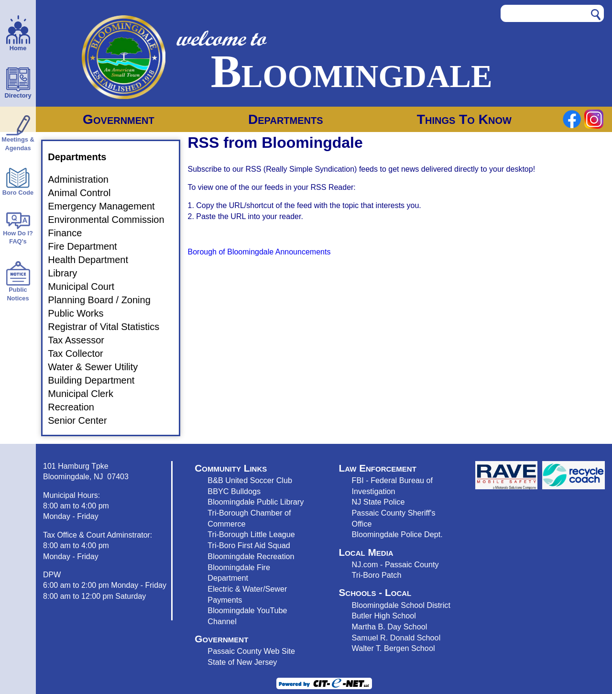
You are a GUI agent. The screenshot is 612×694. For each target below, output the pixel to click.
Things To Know (464, 119)
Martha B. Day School (389, 626)
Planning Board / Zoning (105, 300)
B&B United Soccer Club (250, 480)
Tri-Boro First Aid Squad (249, 545)
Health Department (93, 259)
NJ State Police (378, 501)
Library (68, 273)
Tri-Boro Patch (377, 575)
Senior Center (83, 420)
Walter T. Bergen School (393, 648)
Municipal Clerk (86, 393)
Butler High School (384, 615)
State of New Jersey (242, 662)
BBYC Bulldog (232, 491)
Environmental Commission (111, 219)
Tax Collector (81, 353)
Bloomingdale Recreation (251, 556)
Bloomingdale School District (401, 605)
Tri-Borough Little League (251, 534)
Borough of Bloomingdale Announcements (259, 252)
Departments (285, 119)
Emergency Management (106, 206)
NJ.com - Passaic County (395, 564)
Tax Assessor (81, 340)
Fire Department (88, 246)
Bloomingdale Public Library (256, 501)
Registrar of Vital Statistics (109, 326)
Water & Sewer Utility (98, 367)
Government (118, 119)
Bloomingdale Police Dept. (397, 534)
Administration (84, 179)
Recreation (76, 407)
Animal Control (84, 192)
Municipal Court (86, 286)
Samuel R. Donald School (396, 637)
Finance (70, 233)
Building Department (96, 380)
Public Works (81, 313)
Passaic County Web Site (251, 651)
